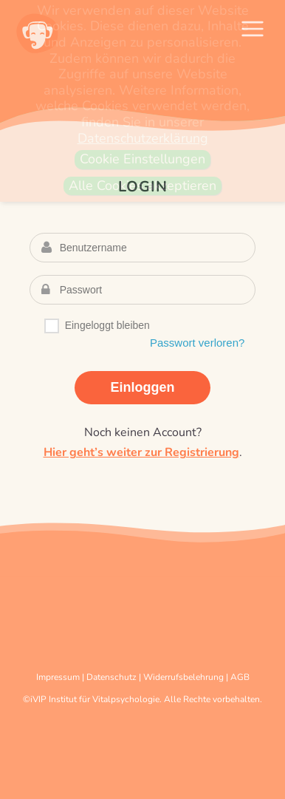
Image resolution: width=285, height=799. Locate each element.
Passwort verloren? (197, 342)
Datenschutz (111, 677)
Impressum (58, 677)
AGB (240, 677)
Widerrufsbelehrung (183, 677)
